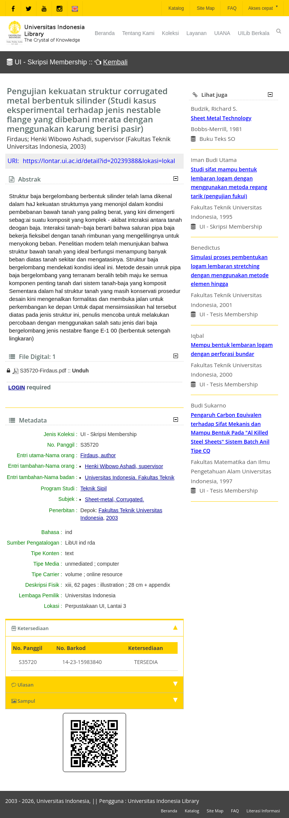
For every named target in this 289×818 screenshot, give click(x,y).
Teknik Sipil (94, 488)
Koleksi (170, 33)
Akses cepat (263, 8)
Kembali (115, 62)
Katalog (175, 8)
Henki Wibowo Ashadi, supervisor (124, 466)
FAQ (231, 8)
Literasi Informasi (263, 810)
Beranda (105, 33)
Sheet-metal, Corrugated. (114, 499)
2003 (112, 518)
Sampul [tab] (94, 700)
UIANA (222, 33)
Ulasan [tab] (94, 684)
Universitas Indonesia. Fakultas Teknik (130, 478)
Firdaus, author (98, 455)
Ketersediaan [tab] (94, 628)
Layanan (196, 33)
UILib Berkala (253, 33)
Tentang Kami (138, 33)
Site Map (205, 8)
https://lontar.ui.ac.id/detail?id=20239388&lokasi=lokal (99, 161)
